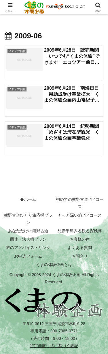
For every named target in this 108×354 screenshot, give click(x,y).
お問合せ (80, 256)
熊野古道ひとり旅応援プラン (28, 219)
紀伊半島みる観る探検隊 (80, 230)
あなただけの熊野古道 (28, 230)
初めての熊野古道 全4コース (80, 203)
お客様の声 (80, 239)
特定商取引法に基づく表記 (54, 345)
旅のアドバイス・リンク (28, 247)
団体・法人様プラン (28, 239)
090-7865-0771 (64, 331)
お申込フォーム (28, 256)
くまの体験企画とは (54, 264)
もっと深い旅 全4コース (80, 215)
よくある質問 (80, 247)
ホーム (28, 199)
